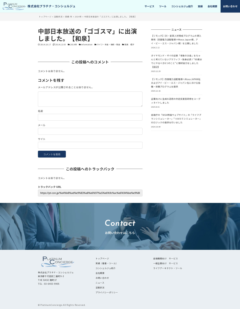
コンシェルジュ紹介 (106, 268)
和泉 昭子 (129, 44)
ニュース (100, 282)
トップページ (102, 258)
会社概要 (100, 272)
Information (87, 44)
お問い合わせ (102, 277)
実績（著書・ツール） (107, 263)
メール (42, 125)
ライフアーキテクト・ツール (167, 268)
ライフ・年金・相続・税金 (108, 44)
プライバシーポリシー (107, 292)
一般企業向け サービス (165, 263)
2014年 (73, 44)
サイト (42, 139)
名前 (40, 111)
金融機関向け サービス (165, 258)
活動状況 (100, 287)
